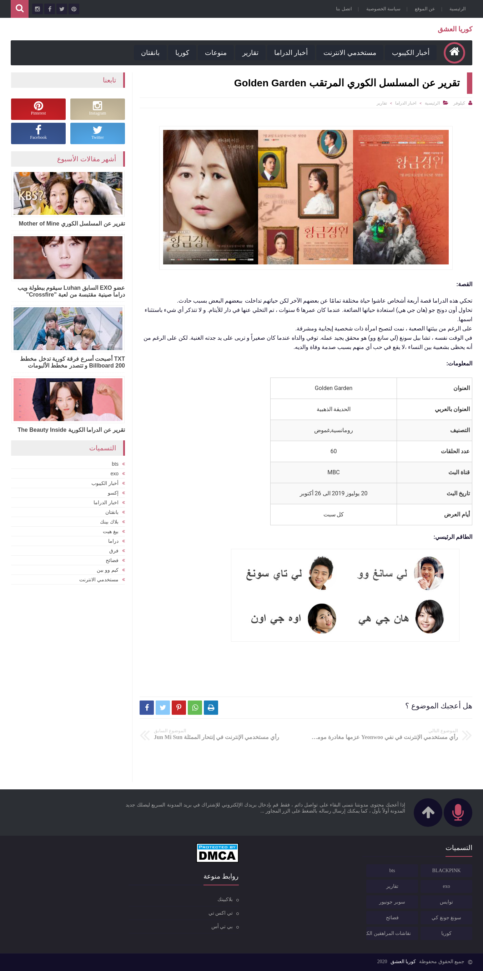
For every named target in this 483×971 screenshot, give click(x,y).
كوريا (182, 52)
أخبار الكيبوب (410, 52)
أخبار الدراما (291, 52)
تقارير (250, 52)
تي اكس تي (220, 913)
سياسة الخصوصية (383, 8)
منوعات (216, 52)
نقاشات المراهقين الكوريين (388, 933)
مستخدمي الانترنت (349, 52)
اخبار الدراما (405, 103)
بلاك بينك (109, 522)
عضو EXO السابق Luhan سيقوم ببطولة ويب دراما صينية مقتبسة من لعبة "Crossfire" (71, 291)
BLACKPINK (446, 870)
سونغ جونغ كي (446, 917)
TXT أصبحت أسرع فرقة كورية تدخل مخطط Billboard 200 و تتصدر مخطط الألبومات (72, 362)
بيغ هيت (111, 531)
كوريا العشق (455, 29)
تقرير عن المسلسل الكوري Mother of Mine (72, 224)
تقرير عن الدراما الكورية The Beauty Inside (71, 430)
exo (114, 473)
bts (115, 464)
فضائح (112, 560)
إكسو (113, 493)
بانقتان (150, 52)
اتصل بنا (344, 8)
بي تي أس (222, 926)
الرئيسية (457, 8)
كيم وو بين (108, 570)
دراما (113, 541)
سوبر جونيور (392, 902)
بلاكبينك (225, 899)
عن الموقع (425, 8)
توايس (446, 902)
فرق (114, 550)
